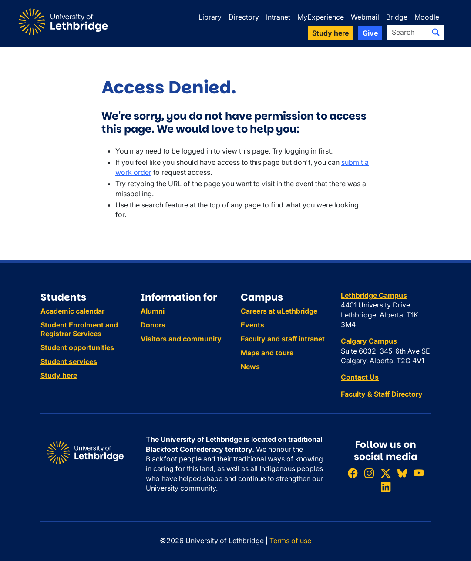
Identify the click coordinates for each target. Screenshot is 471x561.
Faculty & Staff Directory (382, 394)
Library (210, 17)
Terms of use (290, 540)
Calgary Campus (369, 341)
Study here (58, 375)
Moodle (426, 17)
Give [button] (370, 33)
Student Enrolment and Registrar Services (79, 329)
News (250, 366)
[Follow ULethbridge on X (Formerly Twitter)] (386, 473)
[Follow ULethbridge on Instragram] (369, 473)
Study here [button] (330, 33)
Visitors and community (181, 338)
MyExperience (320, 17)
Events (252, 325)
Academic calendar (72, 311)
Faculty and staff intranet (283, 338)
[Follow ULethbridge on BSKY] (402, 473)
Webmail (365, 17)
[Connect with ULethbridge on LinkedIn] (386, 487)
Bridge (396, 17)
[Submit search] (435, 32)
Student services (68, 361)
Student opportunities (77, 347)
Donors (153, 325)
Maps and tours (267, 352)
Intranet (278, 17)
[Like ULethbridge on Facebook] (353, 473)
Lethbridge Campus (374, 295)
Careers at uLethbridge (279, 311)
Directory (244, 17)
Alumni (153, 311)
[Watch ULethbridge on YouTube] (419, 473)
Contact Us (360, 377)
